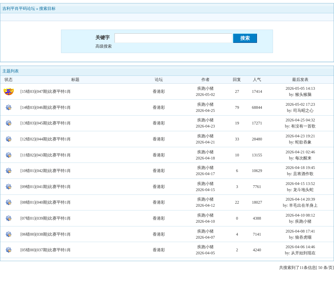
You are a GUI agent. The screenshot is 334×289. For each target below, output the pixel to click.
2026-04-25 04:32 (300, 120)
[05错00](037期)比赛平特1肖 (45, 250)
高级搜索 (103, 46)
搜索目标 (47, 8)
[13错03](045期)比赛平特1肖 (45, 123)
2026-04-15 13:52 (300, 183)
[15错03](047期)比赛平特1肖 (45, 91)
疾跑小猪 (205, 88)
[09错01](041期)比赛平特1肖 (45, 186)
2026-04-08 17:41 (300, 231)
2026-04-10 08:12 (300, 215)
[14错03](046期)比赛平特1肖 (45, 107)
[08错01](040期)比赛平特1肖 (45, 202)
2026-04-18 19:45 (300, 167)
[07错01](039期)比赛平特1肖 (45, 218)
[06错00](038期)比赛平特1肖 (45, 234)
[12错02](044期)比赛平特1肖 (45, 139)
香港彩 (159, 91)
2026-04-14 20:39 (300, 199)
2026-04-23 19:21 (300, 136)
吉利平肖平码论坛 (18, 8)
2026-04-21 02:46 (300, 152)
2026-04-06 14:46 (300, 246)
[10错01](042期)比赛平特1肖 (45, 170)
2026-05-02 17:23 (300, 104)
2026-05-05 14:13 (300, 88)
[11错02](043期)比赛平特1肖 (45, 155)
